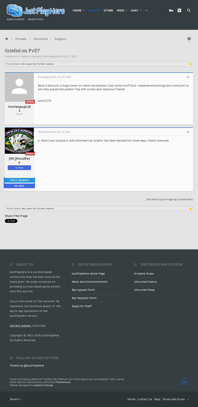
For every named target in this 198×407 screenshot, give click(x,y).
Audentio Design (43, 385)
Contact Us (144, 399)
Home (77, 10)
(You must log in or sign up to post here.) (170, 199)
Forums (94, 10)
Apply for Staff (82, 306)
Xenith (14, 399)
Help (157, 399)
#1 (188, 77)
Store (108, 10)
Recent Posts (35, 19)
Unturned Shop (144, 290)
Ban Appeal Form (83, 290)
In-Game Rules (144, 273)
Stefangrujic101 (53, 56)
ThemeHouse (63, 382)
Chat (134, 10)
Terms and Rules (173, 399)
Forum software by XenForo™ (41, 379)
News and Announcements (90, 281)
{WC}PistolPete (19, 160)
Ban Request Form (84, 298)
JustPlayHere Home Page (88, 273)
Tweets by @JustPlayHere (27, 365)
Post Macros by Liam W (99, 379)
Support (25, 56)
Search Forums (15, 19)
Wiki (120, 10)
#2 (188, 132)
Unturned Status (145, 281)
